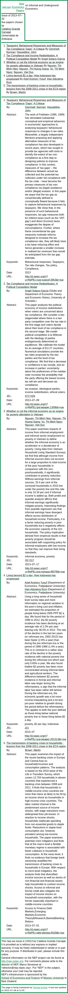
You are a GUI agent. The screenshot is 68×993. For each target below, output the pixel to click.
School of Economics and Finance (20, 977)
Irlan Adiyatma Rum (36, 589)
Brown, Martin (18, 92)
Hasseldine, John (26, 52)
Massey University (53, 977)
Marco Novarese (29, 964)
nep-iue (6, 7)
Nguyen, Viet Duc (23, 72)
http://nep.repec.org (12, 961)
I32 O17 (29, 560)
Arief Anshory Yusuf (34, 79)
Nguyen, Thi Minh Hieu (38, 418)
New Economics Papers (18, 7)
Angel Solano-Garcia (53, 59)
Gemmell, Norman (35, 107)
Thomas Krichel (40, 987)
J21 (27, 728)
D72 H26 (30, 396)
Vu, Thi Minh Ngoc (51, 421)
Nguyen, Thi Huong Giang (34, 69)
